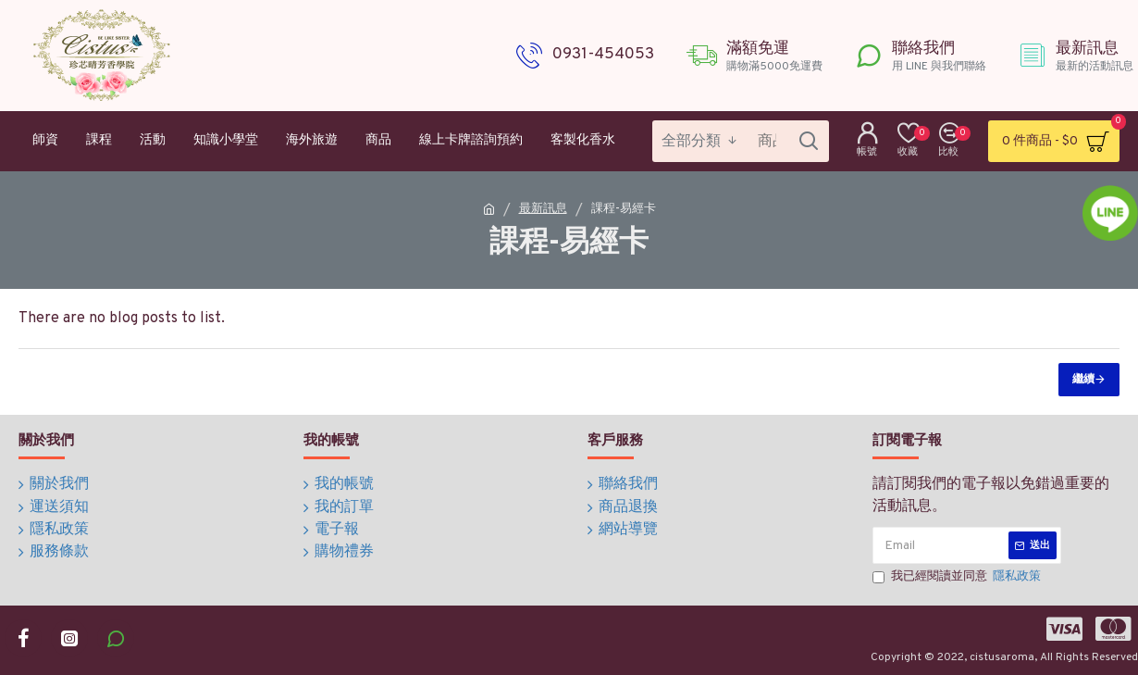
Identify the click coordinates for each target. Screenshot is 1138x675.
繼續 (1083, 379)
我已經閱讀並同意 (958, 578)
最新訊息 (543, 209)
